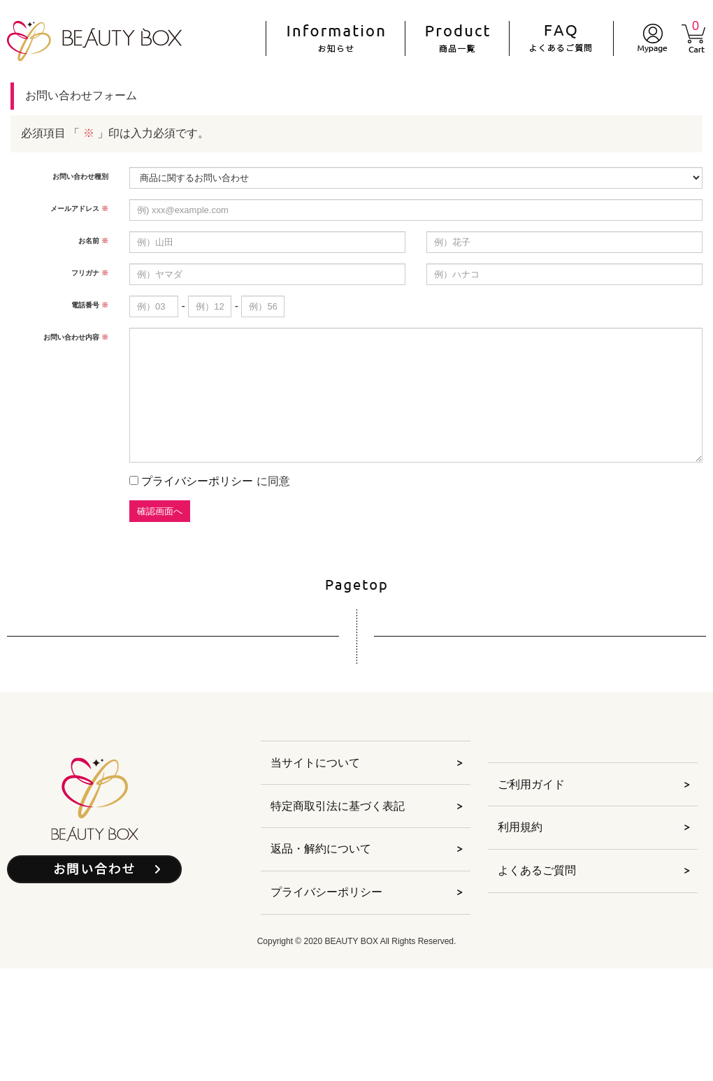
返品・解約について (321, 849)
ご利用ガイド (531, 784)
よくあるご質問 (537, 870)
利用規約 (520, 827)
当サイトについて (315, 763)
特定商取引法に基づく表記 (338, 806)
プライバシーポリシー (197, 481)
